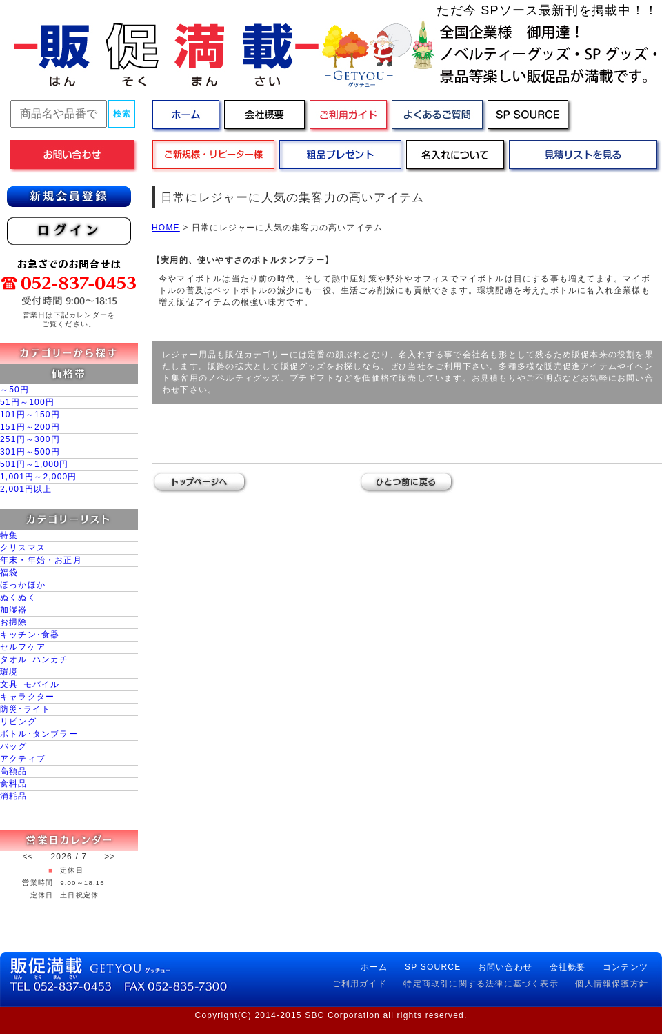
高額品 (14, 771)
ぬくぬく (18, 597)
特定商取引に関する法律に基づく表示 (480, 983)
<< (27, 857)
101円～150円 (30, 414)
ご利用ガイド (359, 983)
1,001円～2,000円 (38, 476)
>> (109, 857)
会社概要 (568, 967)
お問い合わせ (505, 967)
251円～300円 (30, 439)
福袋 (9, 572)
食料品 (14, 783)
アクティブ (23, 759)
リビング (18, 721)
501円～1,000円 (34, 464)
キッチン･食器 (29, 634)
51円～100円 (27, 402)
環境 (9, 672)
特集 (9, 535)
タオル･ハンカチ (34, 659)
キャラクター (27, 697)
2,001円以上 (26, 489)
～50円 (14, 390)
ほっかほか (23, 585)
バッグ (14, 746)
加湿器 (14, 610)
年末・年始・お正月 (41, 560)
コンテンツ (625, 967)
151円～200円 (30, 427)
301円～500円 (30, 452)
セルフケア (23, 647)
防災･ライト (25, 709)
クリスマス (23, 548)
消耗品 (14, 796)
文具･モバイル (29, 684)
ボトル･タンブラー (39, 734)
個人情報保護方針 (611, 983)
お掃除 (14, 622)
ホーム (374, 967)
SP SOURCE (433, 967)
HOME (166, 227)
